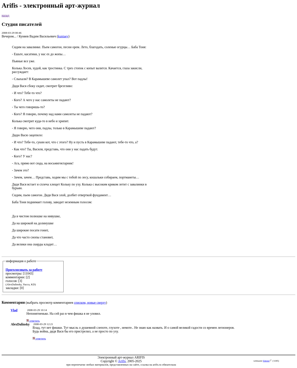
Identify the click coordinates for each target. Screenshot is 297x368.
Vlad (14, 310)
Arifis (122, 361)
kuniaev (63, 36)
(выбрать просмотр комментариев (148, 174)
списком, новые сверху (90, 302)
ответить (33, 320)
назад (5, 15)
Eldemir (266, 361)
